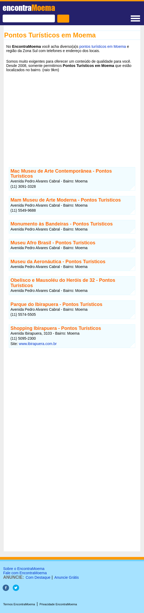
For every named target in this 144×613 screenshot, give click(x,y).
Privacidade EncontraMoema (58, 604)
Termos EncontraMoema (19, 604)
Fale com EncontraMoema (25, 573)
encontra (29, 8)
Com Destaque (38, 577)
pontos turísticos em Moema (102, 46)
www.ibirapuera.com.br (37, 344)
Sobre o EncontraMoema (24, 569)
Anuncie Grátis (66, 577)
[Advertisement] (72, 115)
